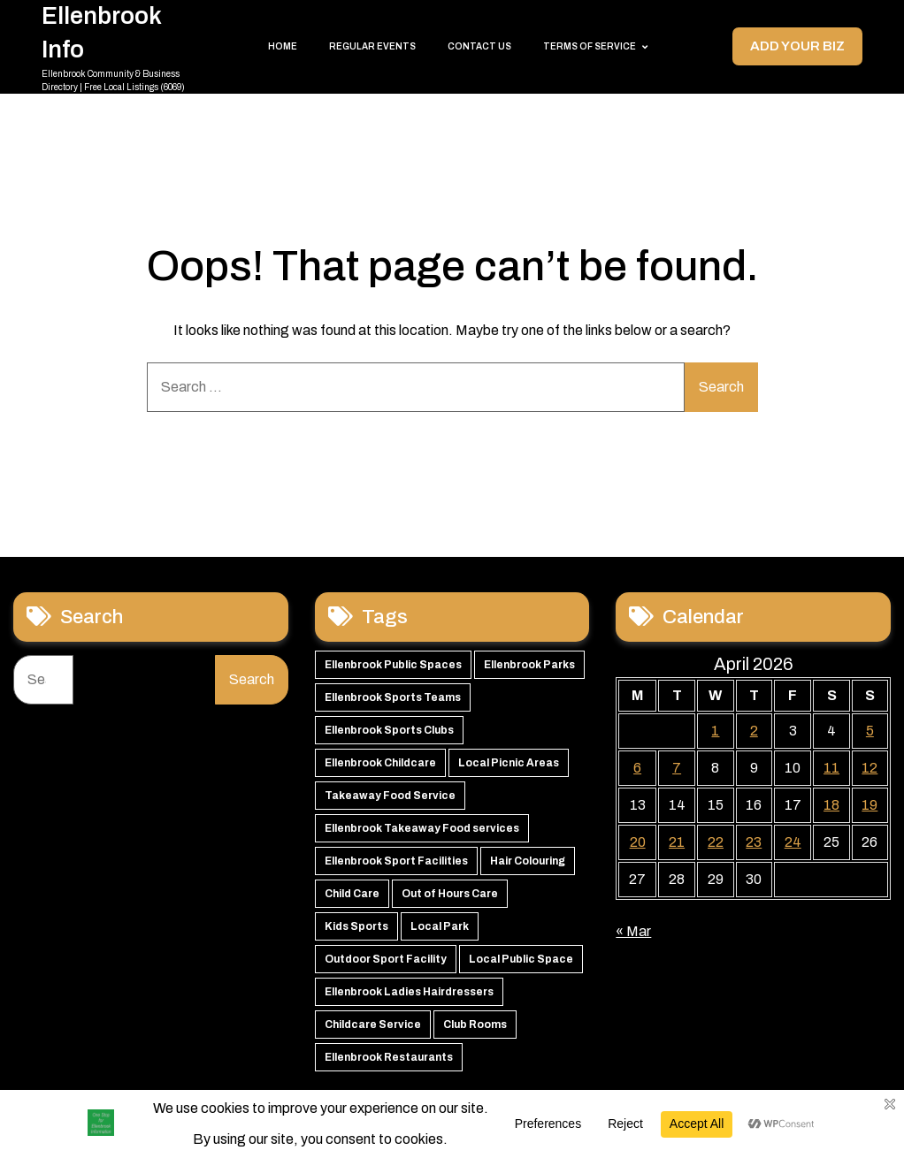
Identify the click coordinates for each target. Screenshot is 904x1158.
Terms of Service (589, 29)
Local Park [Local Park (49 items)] (439, 890)
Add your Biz (796, 27)
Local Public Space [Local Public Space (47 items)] (521, 923)
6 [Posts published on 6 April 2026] (637, 731)
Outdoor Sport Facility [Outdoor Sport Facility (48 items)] (386, 923)
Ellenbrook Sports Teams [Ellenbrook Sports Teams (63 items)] (393, 661)
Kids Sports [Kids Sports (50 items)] (356, 890)
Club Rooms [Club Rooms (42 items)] (475, 988)
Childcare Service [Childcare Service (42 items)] (373, 988)
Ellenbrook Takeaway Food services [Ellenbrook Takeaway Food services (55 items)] (422, 792)
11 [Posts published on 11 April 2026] (831, 731)
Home (282, 29)
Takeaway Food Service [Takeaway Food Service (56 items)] (390, 759)
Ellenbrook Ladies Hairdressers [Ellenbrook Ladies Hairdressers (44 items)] (409, 955)
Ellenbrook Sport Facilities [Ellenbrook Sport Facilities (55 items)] (396, 825)
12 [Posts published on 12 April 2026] (869, 731)
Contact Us (479, 29)
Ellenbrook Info (112, 15)
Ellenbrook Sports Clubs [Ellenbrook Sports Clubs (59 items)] (389, 694)
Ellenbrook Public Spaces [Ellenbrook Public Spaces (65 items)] (393, 628)
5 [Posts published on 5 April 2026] (870, 694)
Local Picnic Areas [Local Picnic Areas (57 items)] (508, 726)
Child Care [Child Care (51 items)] (352, 857)
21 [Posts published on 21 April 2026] (677, 805)
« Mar (633, 895)
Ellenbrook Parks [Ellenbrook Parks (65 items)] (529, 628)
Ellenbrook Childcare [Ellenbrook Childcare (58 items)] (380, 726)
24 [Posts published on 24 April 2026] (793, 805)
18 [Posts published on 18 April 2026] (831, 768)
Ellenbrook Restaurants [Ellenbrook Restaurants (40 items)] (389, 1021)
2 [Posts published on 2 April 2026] (754, 694)
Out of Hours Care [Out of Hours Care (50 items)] (450, 857)
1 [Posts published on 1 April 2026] (715, 694)
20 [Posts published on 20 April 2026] (638, 805)
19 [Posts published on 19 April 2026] (869, 768)
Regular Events (372, 29)
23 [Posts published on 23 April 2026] (754, 805)
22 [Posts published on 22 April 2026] (716, 805)
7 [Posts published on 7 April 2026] (676, 731)
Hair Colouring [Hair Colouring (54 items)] (527, 825)
